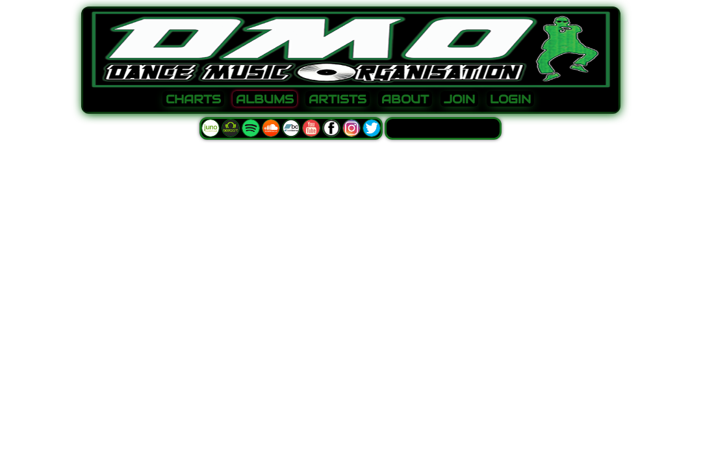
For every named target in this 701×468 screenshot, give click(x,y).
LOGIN (510, 99)
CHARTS (193, 99)
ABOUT (405, 99)
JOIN (459, 99)
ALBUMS (265, 99)
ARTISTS (337, 99)
